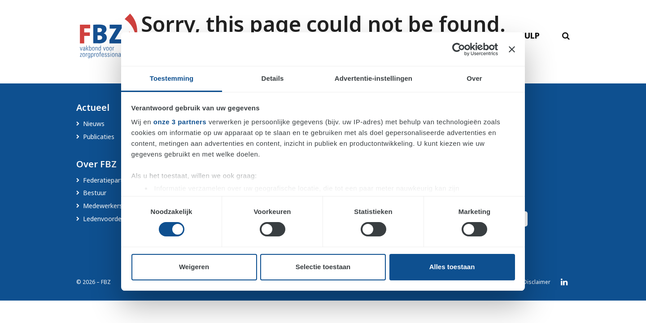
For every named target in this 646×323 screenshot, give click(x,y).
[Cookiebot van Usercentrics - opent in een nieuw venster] (458, 49)
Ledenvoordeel (105, 218)
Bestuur (94, 192)
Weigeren (194, 267)
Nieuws (94, 123)
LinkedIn (564, 282)
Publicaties (98, 136)
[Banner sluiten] (512, 49)
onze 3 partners (179, 122)
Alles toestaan (452, 267)
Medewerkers (102, 205)
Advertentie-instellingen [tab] (373, 78)
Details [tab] (273, 78)
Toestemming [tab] (172, 78)
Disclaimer (536, 282)
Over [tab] (474, 78)
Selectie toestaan (323, 267)
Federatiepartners (109, 180)
